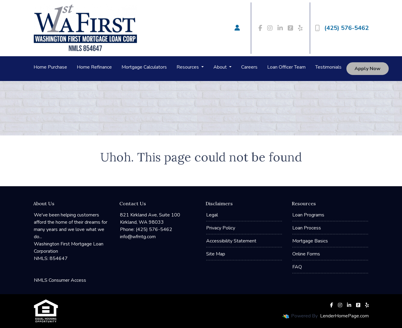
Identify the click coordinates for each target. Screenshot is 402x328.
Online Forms (306, 254)
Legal (212, 215)
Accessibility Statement (231, 241)
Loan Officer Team (286, 67)
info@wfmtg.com (138, 236)
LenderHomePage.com (344, 316)
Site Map (215, 254)
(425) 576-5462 (342, 28)
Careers (249, 67)
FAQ (297, 267)
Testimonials (328, 67)
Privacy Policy (220, 228)
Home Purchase (50, 67)
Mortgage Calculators (144, 67)
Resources (188, 67)
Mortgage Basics (310, 241)
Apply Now (368, 68)
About (220, 67)
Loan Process (306, 228)
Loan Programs (308, 215)
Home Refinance (94, 67)
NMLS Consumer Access (60, 280)
